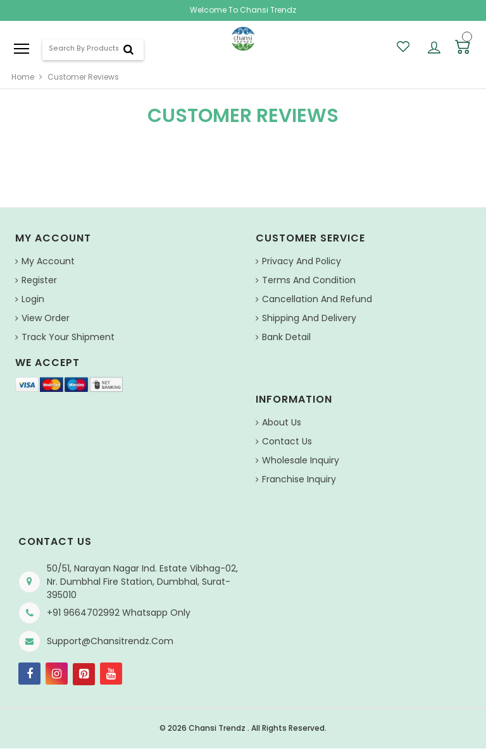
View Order (46, 318)
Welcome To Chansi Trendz (243, 9)
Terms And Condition (309, 280)
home (22, 76)
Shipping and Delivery (309, 318)
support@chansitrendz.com (110, 641)
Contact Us (287, 441)
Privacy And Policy (301, 261)
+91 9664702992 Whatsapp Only (118, 612)
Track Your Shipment (68, 337)
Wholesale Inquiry (300, 460)
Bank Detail (286, 337)
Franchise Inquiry (299, 479)
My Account (48, 261)
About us (281, 422)
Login (33, 299)
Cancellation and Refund (317, 299)
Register (39, 280)
